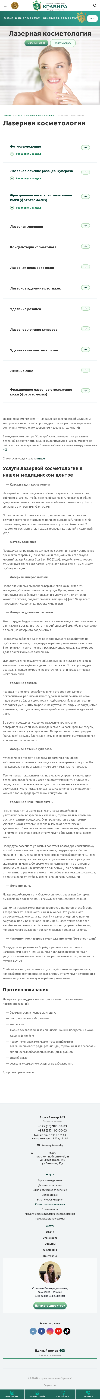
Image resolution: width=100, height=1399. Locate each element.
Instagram (50, 1331)
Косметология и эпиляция (50, 1204)
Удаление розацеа (25, 309)
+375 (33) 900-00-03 (52, 1126)
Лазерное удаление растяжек (35, 288)
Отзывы (50, 1243)
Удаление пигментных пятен (34, 350)
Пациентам (50, 1385)
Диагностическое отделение (50, 1189)
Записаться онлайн (37, 1396)
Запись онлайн (36, 42)
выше (41, 458)
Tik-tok (66, 1331)
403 (5, 449)
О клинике (50, 1249)
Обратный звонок (63, 1396)
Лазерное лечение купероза (33, 329)
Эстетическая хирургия (50, 1199)
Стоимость (50, 1237)
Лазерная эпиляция (26, 226)
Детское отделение (50, 1185)
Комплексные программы (50, 1218)
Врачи (50, 1231)
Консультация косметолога (33, 247)
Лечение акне (21, 371)
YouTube (58, 1331)
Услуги (50, 1174)
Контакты (50, 1255)
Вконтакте (33, 1331)
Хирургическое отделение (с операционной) (50, 1213)
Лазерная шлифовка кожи (32, 268)
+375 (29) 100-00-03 (52, 1130)
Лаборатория (50, 1194)
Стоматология (50, 1209)
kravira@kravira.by (52, 1145)
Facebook (41, 1331)
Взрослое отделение (50, 1180)
